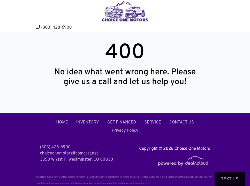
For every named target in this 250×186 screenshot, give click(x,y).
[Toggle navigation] (209, 27)
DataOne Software (119, 177)
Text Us (229, 179)
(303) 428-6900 (54, 27)
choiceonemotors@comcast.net (69, 153)
